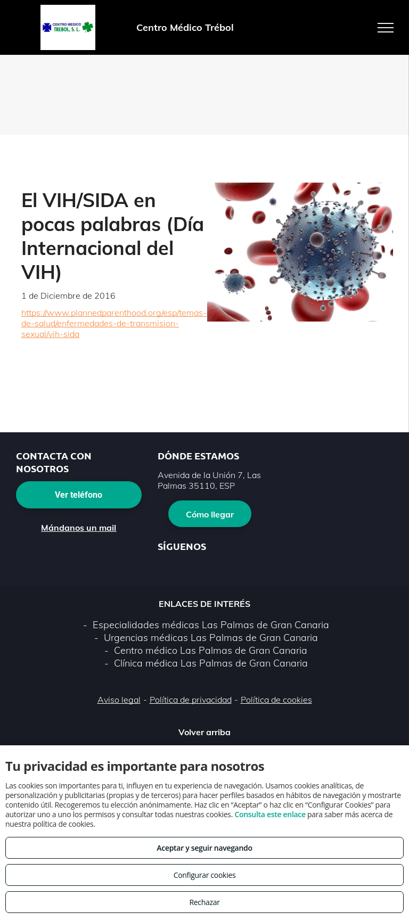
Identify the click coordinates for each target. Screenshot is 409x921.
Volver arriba (204, 732)
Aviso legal (119, 699)
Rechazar (204, 902)
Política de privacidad (191, 699)
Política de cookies (276, 699)
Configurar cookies (205, 875)
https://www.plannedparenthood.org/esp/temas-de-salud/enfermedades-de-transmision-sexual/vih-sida (114, 323)
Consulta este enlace (269, 814)
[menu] (385, 28)
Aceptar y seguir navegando (204, 848)
